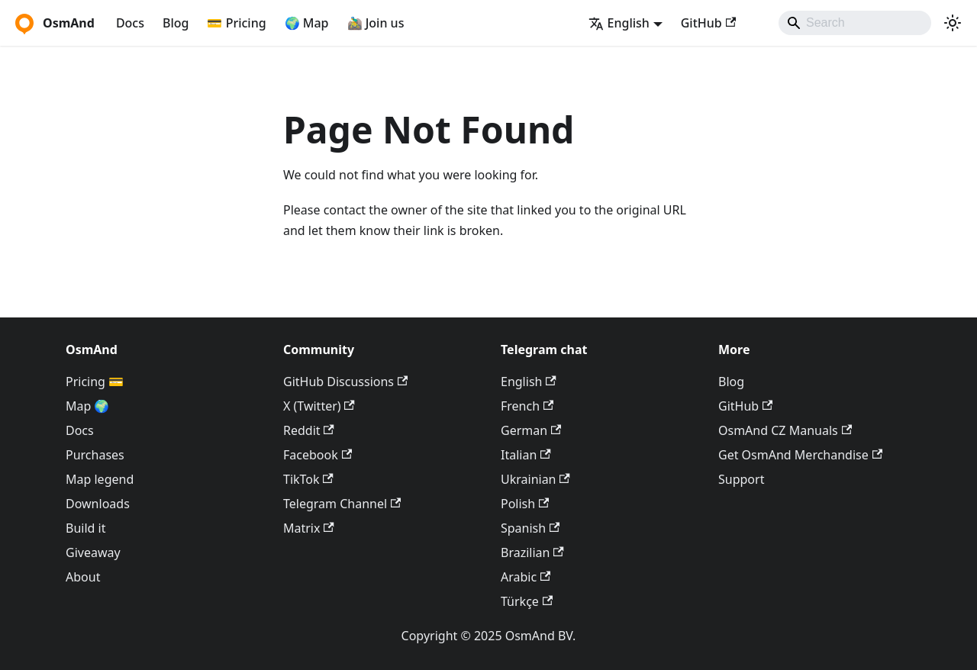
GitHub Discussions (345, 381)
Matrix (308, 528)
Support (741, 479)
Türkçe (527, 601)
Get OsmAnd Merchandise (800, 454)
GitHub (708, 22)
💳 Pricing (236, 22)
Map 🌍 (88, 406)
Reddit (308, 430)
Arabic (525, 577)
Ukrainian (535, 479)
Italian (526, 454)
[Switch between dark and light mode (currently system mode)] (952, 23)
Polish (525, 503)
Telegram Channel (342, 503)
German (531, 430)
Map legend (100, 479)
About (83, 577)
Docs (130, 22)
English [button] (619, 22)
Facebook (317, 454)
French (527, 406)
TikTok (308, 479)
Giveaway (93, 552)
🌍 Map (307, 22)
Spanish (530, 528)
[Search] (855, 23)
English (528, 381)
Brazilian (532, 552)
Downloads (98, 503)
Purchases (95, 454)
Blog (176, 22)
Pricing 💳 (95, 381)
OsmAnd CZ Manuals (785, 430)
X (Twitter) (319, 406)
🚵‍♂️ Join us (376, 22)
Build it (85, 528)
